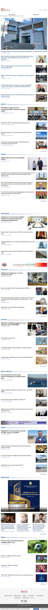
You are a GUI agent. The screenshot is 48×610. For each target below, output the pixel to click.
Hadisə (3, 427)
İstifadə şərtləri (17, 597)
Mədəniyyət (5, 477)
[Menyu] (46, 10)
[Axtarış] (40, 10)
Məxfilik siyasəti (25, 597)
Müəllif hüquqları (40, 595)
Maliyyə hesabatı (17, 595)
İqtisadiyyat (5, 213)
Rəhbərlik (24, 595)
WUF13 (3, 104)
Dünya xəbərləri (6, 371)
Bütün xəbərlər (43, 151)
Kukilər (32, 597)
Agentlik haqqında (8, 595)
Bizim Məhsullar (31, 595)
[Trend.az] (5, 10)
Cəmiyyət (4, 269)
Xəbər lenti (36, 14)
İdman (3, 537)
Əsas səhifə (12, 14)
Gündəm (4, 319)
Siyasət (3, 154)
